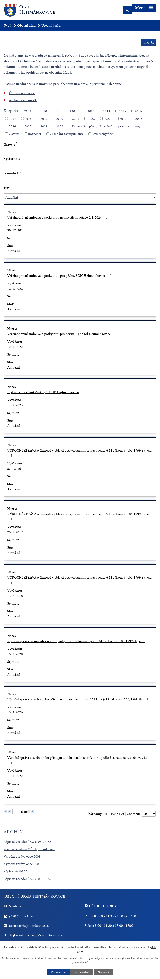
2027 (28, 126)
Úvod (7, 25)
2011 (59, 110)
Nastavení (103, 972)
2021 (75, 118)
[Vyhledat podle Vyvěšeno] (80, 167)
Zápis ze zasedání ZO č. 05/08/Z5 (27, 841)
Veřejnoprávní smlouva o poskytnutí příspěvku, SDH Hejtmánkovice (60, 275)
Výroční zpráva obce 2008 (22, 856)
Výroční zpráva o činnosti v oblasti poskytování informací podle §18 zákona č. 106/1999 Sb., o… (79, 640)
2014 (106, 110)
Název (9, 144)
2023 (107, 118)
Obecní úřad (26, 25)
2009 (27, 110)
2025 (138, 118)
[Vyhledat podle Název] (80, 151)
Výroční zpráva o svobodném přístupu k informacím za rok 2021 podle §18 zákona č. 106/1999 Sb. (77, 760)
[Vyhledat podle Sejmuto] (80, 182)
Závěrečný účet (102, 133)
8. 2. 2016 (14, 468)
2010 (43, 110)
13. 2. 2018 (15, 595)
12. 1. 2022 (15, 288)
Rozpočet (34, 133)
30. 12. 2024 (16, 230)
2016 (138, 110)
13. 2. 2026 (15, 712)
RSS (149, 43)
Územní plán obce (22, 92)
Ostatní (14, 133)
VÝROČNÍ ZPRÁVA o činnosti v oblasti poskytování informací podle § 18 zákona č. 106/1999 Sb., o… (79, 452)
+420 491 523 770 (21, 916)
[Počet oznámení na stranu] (149, 814)
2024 (122, 118)
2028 (44, 126)
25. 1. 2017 (15, 532)
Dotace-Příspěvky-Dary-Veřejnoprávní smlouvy (106, 126)
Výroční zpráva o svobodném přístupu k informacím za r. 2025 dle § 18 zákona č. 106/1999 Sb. (78, 699)
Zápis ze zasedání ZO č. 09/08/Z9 (27, 878)
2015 (122, 110)
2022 (91, 118)
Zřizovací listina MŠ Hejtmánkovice (29, 848)
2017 (12, 118)
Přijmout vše (58, 972)
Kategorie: (11, 110)
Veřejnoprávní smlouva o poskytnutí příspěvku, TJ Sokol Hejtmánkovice (62, 333)
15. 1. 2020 (15, 653)
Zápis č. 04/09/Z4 (16, 871)
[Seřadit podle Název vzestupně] (17, 142)
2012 (75, 110)
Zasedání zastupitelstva (66, 133)
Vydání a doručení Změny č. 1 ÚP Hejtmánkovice (43, 392)
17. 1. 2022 (15, 775)
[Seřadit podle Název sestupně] (17, 144)
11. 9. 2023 (15, 405)
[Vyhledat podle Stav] (80, 197)
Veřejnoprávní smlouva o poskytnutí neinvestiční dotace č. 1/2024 (58, 217)
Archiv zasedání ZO (23, 99)
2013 (90, 110)
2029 (59, 126)
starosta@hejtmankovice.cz (28, 925)
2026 (12, 126)
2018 (28, 118)
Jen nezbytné (81, 972)
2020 (59, 118)
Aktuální (13, 250)
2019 (44, 118)
